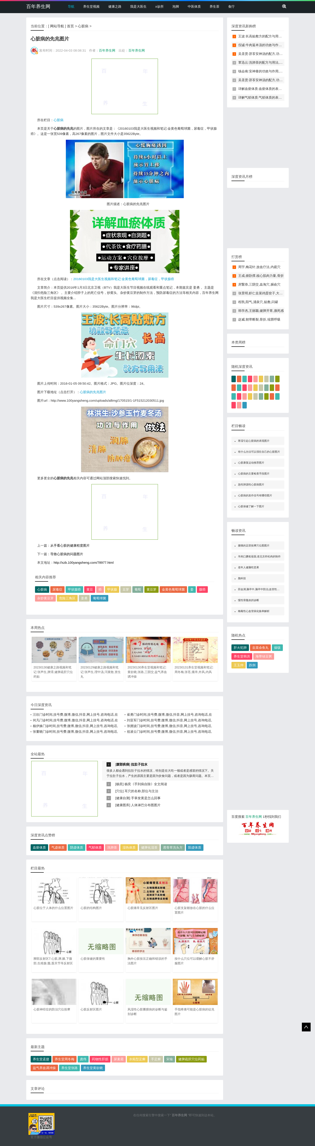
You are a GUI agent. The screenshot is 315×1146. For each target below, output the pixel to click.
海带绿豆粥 (264, 656)
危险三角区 (67, 598)
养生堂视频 (91, 6)
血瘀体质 (39, 847)
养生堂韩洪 (242, 656)
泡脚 (175, 6)
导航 (71, 6)
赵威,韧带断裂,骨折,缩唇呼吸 (259, 319)
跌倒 (252, 665)
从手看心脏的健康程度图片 (70, 545)
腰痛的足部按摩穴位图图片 (254, 545)
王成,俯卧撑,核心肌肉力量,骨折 (261, 275)
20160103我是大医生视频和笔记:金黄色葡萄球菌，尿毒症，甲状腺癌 (123, 279)
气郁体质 (95, 847)
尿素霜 (119, 1059)
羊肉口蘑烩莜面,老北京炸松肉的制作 (259, 556)
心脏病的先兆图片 (93, 392)
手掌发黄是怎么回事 (146, 798)
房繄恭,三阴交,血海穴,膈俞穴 (259, 284)
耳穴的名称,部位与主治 (141, 791)
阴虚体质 (76, 847)
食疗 (231, 6)
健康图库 (122, 805)
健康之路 (114, 6)
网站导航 (57, 26)
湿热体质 (129, 847)
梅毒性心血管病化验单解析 (254, 611)
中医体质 (194, 6)
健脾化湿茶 (149, 847)
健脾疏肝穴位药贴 (191, 1059)
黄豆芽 (151, 589)
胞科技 (242, 578)
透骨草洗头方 (173, 847)
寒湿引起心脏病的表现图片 (254, 440)
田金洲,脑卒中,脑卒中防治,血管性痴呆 (260, 589)
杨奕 (119, 784)
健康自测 (122, 798)
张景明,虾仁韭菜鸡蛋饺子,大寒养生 (263, 293)
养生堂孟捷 (41, 1059)
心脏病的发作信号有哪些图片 (255, 495)
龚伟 (83, 1059)
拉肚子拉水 (139, 764)
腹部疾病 (122, 764)
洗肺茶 (112, 847)
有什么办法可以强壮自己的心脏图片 (259, 451)
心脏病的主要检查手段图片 (254, 473)
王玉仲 (238, 665)
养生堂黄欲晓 (93, 1068)
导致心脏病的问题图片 (66, 554)
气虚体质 (58, 847)
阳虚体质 (194, 847)
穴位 (119, 791)
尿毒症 (57, 589)
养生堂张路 (69, 1068)
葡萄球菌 (99, 598)
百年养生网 (38, 6)
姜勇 (84, 598)
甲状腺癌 (74, 589)
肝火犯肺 (240, 647)
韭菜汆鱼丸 (260, 647)
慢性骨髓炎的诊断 (248, 600)
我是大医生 (138, 6)
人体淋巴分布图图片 (146, 805)
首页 (70, 26)
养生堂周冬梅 (64, 1059)
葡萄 (138, 589)
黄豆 (89, 589)
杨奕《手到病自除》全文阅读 (145, 784)
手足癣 (156, 1059)
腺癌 (202, 589)
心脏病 (83, 26)
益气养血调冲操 (44, 1068)
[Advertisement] (125, 86)
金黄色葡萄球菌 (173, 589)
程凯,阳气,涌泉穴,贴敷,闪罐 (258, 302)
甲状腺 (112, 589)
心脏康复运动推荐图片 (251, 462)
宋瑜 (169, 1059)
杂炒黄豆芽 (45, 598)
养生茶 (214, 6)
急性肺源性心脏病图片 (251, 484)
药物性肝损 (100, 1059)
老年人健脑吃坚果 (248, 567)
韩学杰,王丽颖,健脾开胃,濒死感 (261, 310)
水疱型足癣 (137, 1059)
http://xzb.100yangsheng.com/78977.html (84, 562)
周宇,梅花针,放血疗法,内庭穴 (259, 267)
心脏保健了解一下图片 (251, 506)
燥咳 (277, 647)
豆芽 (125, 589)
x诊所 (159, 6)
